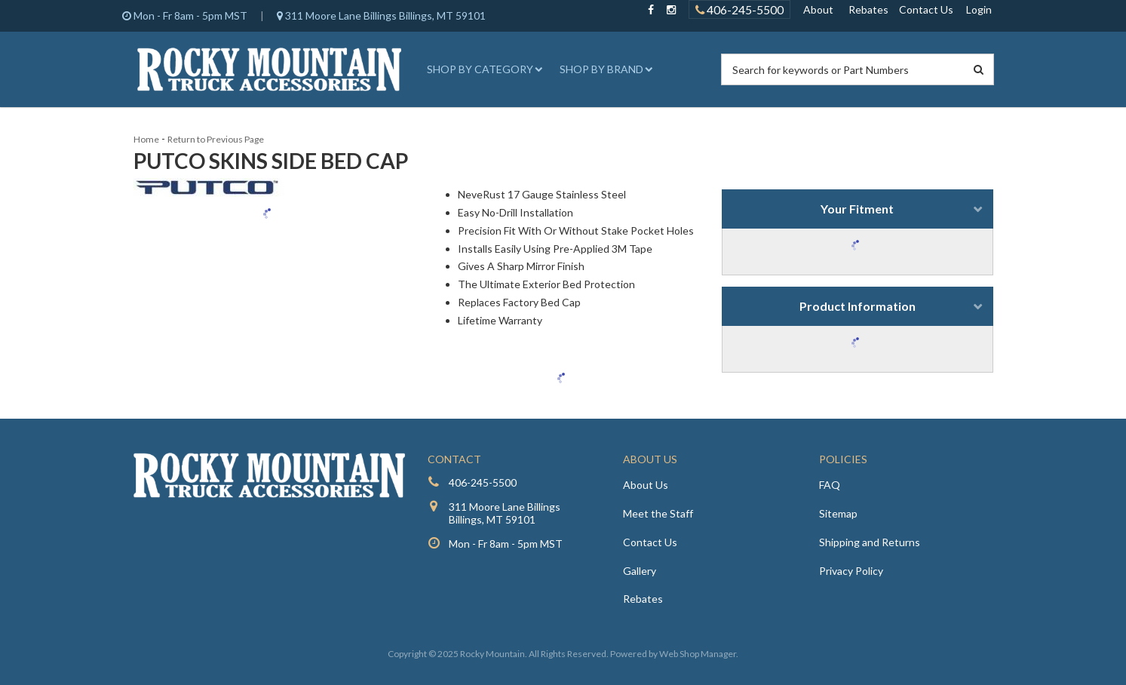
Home (146, 139)
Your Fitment (857, 208)
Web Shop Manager (697, 653)
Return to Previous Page (215, 139)
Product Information (857, 306)
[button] (482, 69)
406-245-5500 (483, 482)
